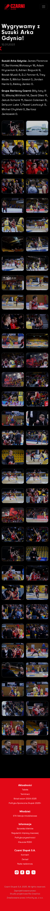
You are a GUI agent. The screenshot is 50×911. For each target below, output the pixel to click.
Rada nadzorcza (25, 864)
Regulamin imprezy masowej (25, 833)
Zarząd (25, 859)
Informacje (25, 824)
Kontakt (25, 855)
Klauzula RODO (25, 842)
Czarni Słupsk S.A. (25, 850)
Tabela (25, 789)
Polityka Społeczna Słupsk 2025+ (25, 803)
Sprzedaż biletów (25, 828)
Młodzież (25, 811)
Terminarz (25, 794)
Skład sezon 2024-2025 (25, 798)
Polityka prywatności (25, 837)
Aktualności (25, 785)
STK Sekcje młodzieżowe (25, 816)
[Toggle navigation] (43, 6)
